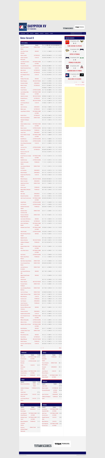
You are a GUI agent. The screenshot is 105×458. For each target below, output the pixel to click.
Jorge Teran (23, 132)
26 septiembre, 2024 (74, 49)
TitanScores (22, 33)
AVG (49, 45)
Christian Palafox (24, 141)
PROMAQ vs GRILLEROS (75, 62)
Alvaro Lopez (23, 187)
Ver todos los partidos (80, 84)
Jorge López (23, 87)
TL (42, 45)
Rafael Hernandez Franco (26, 68)
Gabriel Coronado (24, 96)
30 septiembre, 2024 (74, 41)
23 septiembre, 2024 (74, 65)
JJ (61, 45)
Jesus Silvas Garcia (24, 250)
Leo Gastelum (23, 170)
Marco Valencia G (24, 72)
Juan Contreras (24, 106)
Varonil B (37, 33)
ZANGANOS (36, 83)
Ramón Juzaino (24, 55)
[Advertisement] (52, 10)
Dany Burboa (23, 336)
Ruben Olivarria (24, 281)
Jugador (22, 45)
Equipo (36, 45)
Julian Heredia (23, 231)
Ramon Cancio (24, 128)
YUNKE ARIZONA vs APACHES (74, 46)
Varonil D (47, 33)
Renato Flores (23, 115)
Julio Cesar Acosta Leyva (26, 198)
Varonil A (32, 33)
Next (60, 347)
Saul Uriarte (23, 254)
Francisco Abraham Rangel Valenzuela (24, 429)
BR (56, 45)
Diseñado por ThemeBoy (81, 455)
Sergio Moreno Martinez (26, 130)
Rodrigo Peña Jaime (25, 78)
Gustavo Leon (23, 298)
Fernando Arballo (24, 83)
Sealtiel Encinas (24, 159)
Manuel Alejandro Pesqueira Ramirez (24, 423)
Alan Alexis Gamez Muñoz (26, 260)
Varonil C (42, 33)
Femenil (51, 33)
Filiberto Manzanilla (24, 319)
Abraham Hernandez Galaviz (44, 358)
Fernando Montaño (25, 65)
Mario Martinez (24, 296)
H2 (51, 45)
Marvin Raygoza (24, 80)
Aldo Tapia (23, 193)
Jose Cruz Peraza (24, 292)
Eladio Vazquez (24, 341)
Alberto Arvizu (24, 322)
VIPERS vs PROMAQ (75, 54)
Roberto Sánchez (24, 240)
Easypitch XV (37, 25)
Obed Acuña (23, 279)
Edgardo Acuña (24, 237)
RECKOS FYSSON (37, 80)
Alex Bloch (23, 100)
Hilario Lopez (23, 109)
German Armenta (24, 311)
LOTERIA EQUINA (37, 65)
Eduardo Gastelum (24, 195)
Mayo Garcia (23, 70)
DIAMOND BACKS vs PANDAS (74, 71)
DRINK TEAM (37, 47)
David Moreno (23, 138)
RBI (47, 45)
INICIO (28, 33)
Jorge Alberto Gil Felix (25, 111)
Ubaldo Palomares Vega (25, 294)
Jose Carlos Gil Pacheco (26, 218)
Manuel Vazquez (24, 178)
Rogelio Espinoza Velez (25, 313)
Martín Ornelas (24, 85)
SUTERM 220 (37, 55)
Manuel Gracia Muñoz (25, 117)
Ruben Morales (24, 172)
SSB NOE (37, 51)
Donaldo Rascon (24, 98)
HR (55, 45)
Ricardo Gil (23, 149)
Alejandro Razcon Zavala (26, 324)
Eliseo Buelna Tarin (24, 334)
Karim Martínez (24, 328)
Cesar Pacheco (24, 89)
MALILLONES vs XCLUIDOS (74, 79)
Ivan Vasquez (23, 300)
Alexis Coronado (24, 181)
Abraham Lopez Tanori (25, 227)
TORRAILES (36, 130)
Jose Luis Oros (24, 147)
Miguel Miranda (24, 339)
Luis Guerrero (23, 204)
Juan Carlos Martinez (25, 221)
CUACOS (37, 57)
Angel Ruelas (23, 202)
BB (58, 45)
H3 (53, 45)
